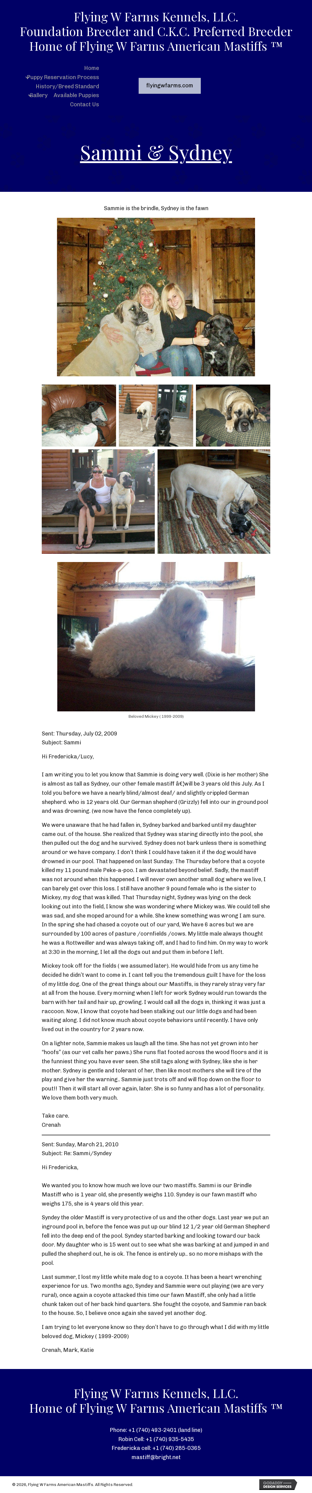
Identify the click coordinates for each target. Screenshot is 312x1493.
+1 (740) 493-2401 (152, 1430)
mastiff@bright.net (156, 1457)
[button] (27, 77)
